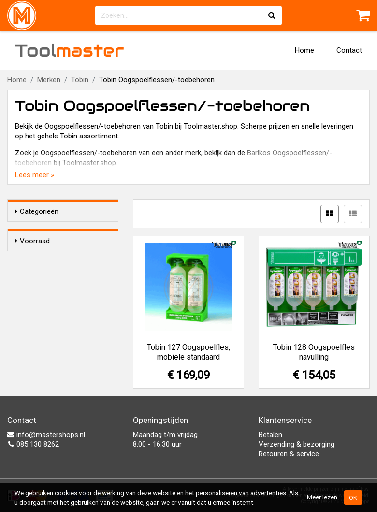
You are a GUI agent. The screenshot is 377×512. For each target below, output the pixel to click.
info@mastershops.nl (46, 434)
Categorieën (36, 211)
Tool (69, 50)
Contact (349, 50)
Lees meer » (34, 174)
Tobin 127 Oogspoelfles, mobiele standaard (188, 352)
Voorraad (32, 241)
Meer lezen (322, 497)
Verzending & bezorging (296, 444)
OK (353, 497)
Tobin (79, 79)
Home (304, 50)
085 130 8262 (33, 444)
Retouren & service (289, 454)
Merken (48, 79)
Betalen (270, 434)
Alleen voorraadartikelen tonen (67, 260)
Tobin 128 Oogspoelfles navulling (314, 352)
